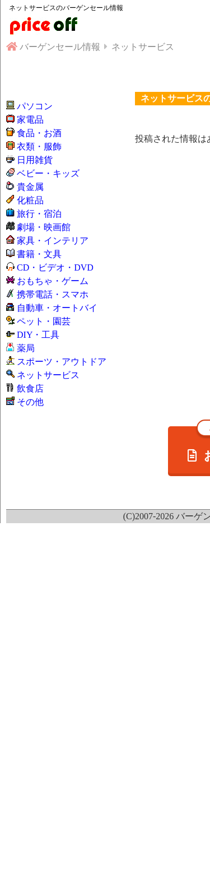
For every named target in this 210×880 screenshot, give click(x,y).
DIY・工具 (38, 334)
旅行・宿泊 (39, 213)
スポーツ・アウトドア (61, 361)
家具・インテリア (52, 240)
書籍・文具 (39, 254)
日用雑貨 (35, 160)
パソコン (35, 106)
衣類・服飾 (39, 146)
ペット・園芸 (44, 321)
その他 (30, 402)
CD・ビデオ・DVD (55, 267)
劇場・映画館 (44, 227)
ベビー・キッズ (48, 173)
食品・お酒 (39, 133)
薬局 (26, 348)
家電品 (30, 119)
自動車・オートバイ (57, 308)
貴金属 (30, 187)
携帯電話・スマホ (52, 294)
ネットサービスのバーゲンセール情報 (66, 8)
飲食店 (30, 388)
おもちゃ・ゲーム (52, 281)
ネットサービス (48, 375)
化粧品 (30, 200)
